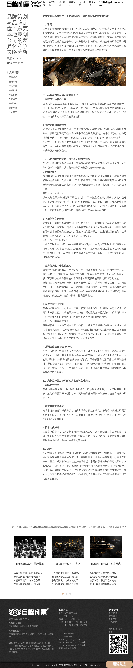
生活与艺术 (14, 99)
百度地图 (63, 648)
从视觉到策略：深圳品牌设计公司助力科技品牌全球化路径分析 (29, 573)
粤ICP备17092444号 (93, 665)
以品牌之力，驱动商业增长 (103, 573)
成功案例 (62, 5)
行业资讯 (13, 103)
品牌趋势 (13, 77)
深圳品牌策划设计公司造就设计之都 (29, 584)
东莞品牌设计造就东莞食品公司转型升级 (67, 580)
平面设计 (13, 95)
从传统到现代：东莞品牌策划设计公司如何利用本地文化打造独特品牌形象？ (29, 580)
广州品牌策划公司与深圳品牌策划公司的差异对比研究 (67, 573)
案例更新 (13, 108)
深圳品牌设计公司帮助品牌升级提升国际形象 (29, 577)
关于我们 (52, 5)
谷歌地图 (72, 648)
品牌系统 (72, 5)
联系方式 (92, 5)
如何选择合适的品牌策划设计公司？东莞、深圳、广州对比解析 (67, 577)
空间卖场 (13, 86)
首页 (44, 5)
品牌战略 (13, 82)
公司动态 (13, 112)
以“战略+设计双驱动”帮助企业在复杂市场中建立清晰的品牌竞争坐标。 (105, 577)
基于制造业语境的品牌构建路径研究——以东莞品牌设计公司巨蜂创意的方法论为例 (105, 580)
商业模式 (13, 90)
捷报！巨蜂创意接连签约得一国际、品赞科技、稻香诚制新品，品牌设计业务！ (105, 584)
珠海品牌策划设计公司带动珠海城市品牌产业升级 (67, 584)
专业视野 (82, 5)
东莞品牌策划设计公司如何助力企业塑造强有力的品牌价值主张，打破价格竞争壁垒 (82, 527)
